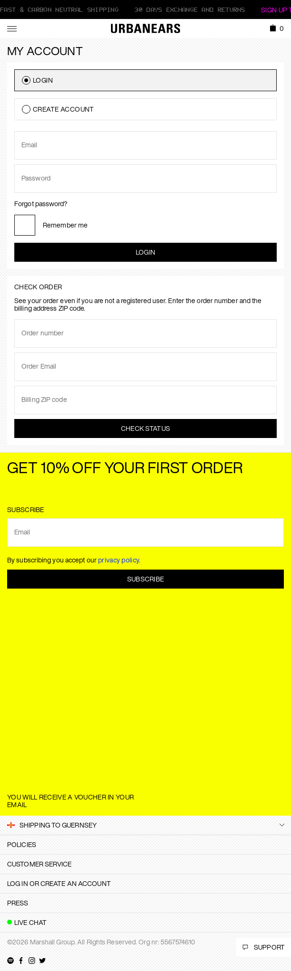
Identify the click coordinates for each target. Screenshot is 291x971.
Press (18, 903)
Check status (146, 428)
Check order (38, 287)
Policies (21, 844)
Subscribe (145, 579)
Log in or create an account (59, 883)
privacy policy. (119, 560)
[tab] (145, 844)
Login (146, 252)
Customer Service (39, 864)
